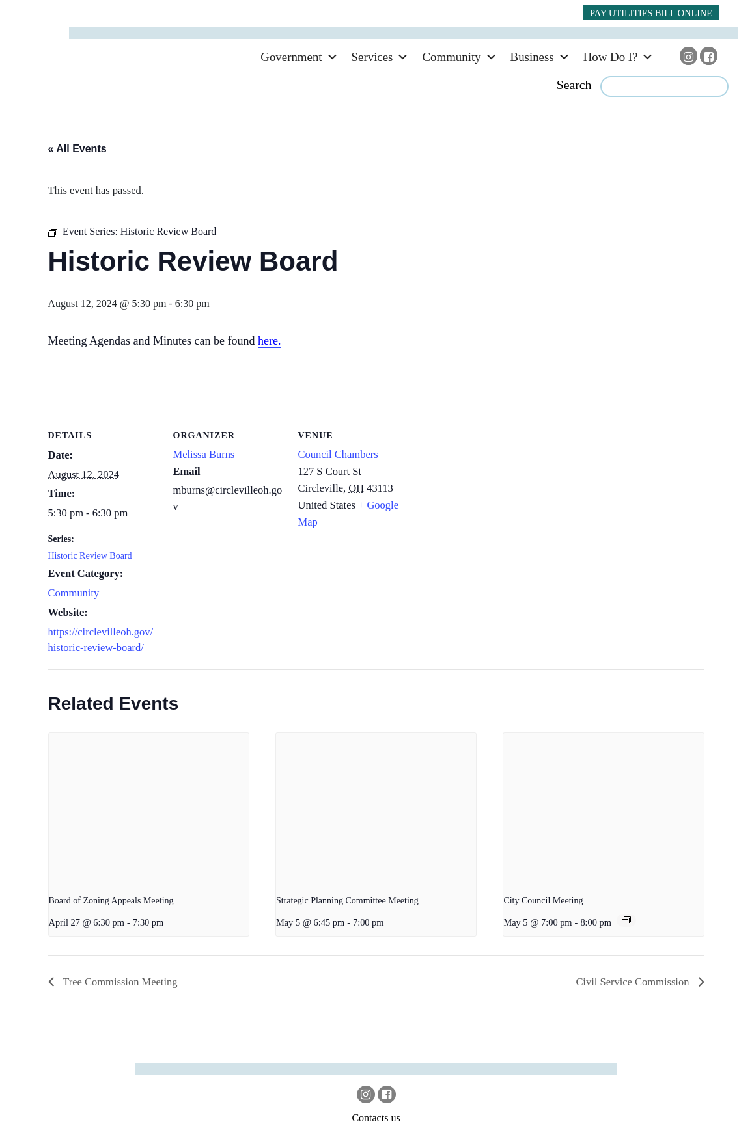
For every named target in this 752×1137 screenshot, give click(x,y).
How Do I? (610, 57)
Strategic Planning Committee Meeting (347, 900)
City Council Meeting (543, 900)
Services (372, 57)
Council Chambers (338, 454)
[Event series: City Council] (626, 920)
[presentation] (149, 808)
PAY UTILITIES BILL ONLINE (651, 13)
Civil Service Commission (633, 982)
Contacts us (376, 1117)
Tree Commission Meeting (119, 982)
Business (532, 57)
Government (291, 57)
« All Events (77, 148)
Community (451, 57)
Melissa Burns (204, 454)
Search (574, 84)
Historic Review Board (90, 556)
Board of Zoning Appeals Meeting (111, 900)
